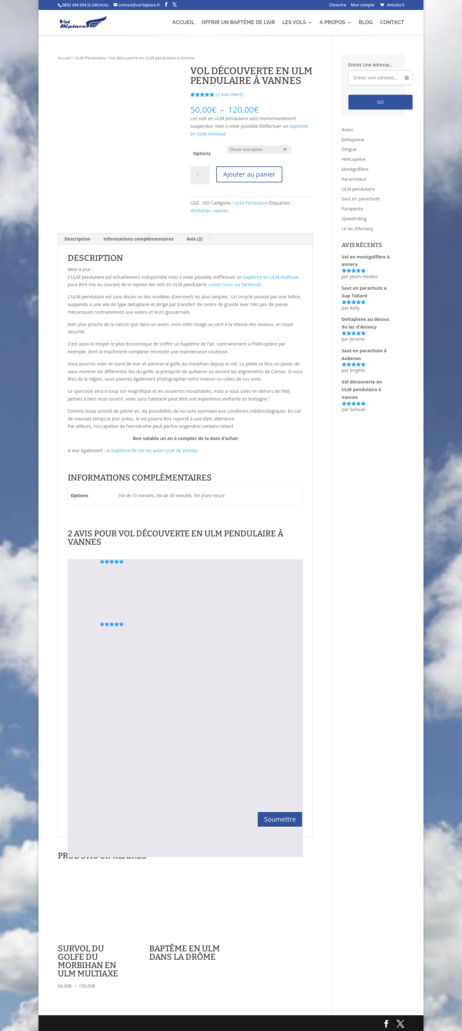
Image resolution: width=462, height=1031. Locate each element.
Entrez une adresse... (370, 65)
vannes (220, 210)
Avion (347, 130)
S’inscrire (337, 5)
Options (202, 153)
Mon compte (362, 5)
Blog (366, 22)
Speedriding (354, 219)
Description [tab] (77, 239)
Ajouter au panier (249, 174)
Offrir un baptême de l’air (238, 22)
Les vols (294, 22)
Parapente (353, 209)
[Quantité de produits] (200, 175)
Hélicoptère (354, 159)
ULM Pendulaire (90, 58)
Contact (392, 22)
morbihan (200, 210)
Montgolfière (355, 169)
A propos (332, 22)
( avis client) (229, 94)
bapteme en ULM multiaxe (271, 277)
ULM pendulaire (358, 189)
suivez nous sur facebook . (236, 284)
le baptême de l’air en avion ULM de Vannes (152, 450)
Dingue (349, 149)
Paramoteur (354, 179)
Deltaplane (353, 140)
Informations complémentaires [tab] (139, 239)
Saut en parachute (361, 199)
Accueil (183, 22)
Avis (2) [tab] (194, 239)
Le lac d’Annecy (357, 228)
